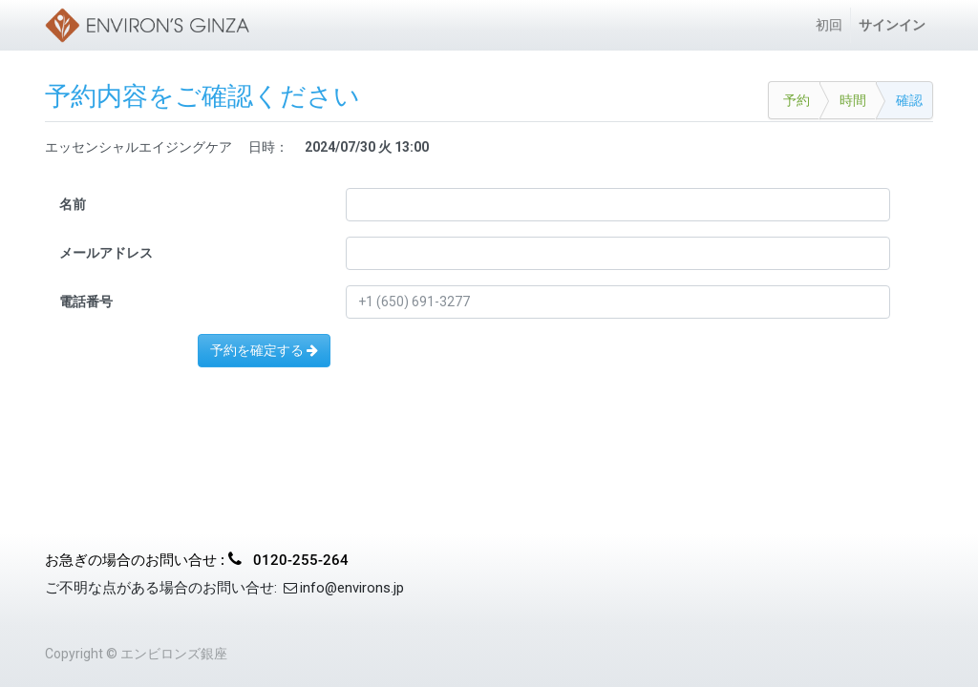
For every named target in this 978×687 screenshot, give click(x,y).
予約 (796, 100)
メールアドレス (106, 252)
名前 (72, 204)
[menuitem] (829, 25)
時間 (853, 100)
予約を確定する (264, 350)
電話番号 (86, 301)
